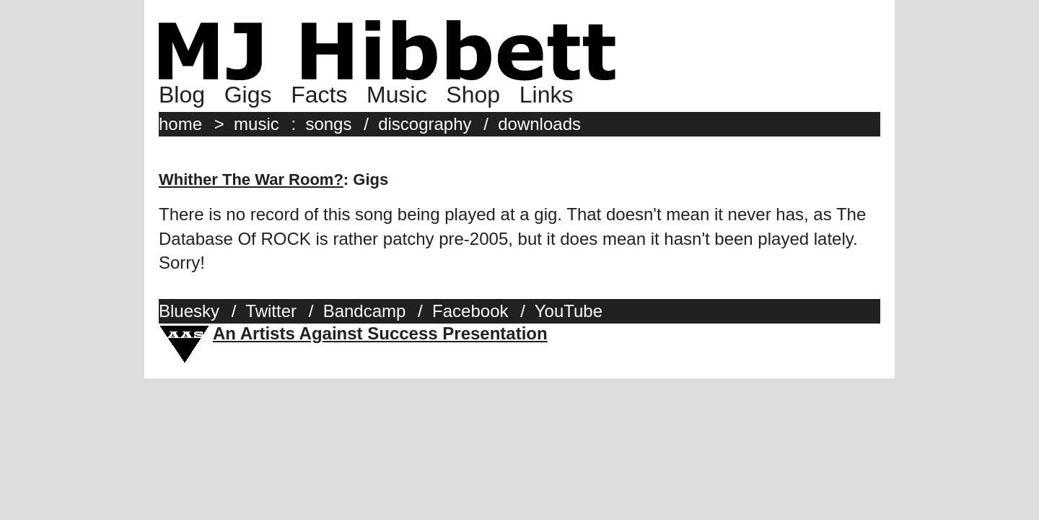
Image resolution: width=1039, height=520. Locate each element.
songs (328, 124)
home (180, 124)
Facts (319, 95)
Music (397, 95)
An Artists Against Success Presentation (380, 333)
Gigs (248, 95)
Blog (182, 95)
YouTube (568, 311)
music (256, 124)
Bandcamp (364, 311)
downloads (539, 124)
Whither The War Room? (251, 179)
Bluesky (189, 311)
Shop (473, 95)
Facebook (470, 311)
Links (547, 95)
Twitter (271, 311)
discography (424, 124)
